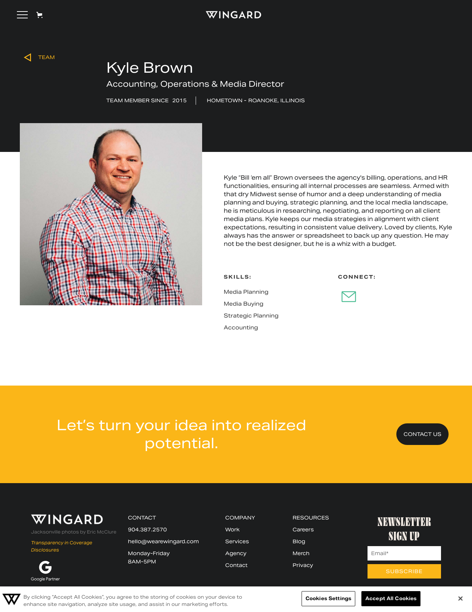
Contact (236, 565)
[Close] (460, 598)
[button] (22, 14)
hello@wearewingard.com (163, 541)
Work (232, 529)
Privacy (303, 565)
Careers (303, 529)
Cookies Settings (328, 598)
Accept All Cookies (391, 598)
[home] (230, 14)
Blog (299, 541)
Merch (301, 553)
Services (237, 541)
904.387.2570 (147, 529)
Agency (235, 553)
